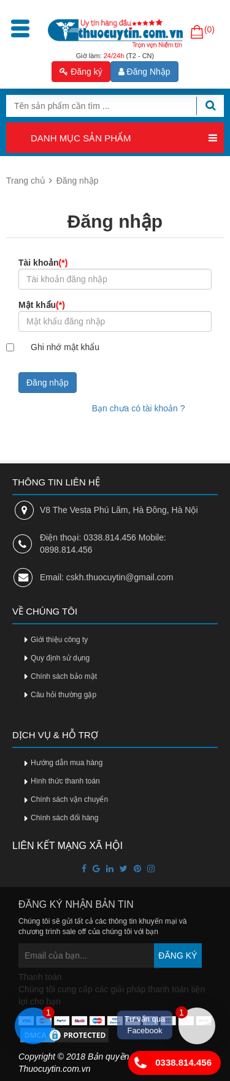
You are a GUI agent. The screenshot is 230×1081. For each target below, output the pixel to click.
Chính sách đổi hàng (64, 818)
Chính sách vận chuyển (69, 799)
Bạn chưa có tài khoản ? (138, 408)
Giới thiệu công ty (59, 639)
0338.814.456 (170, 1063)
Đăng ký (80, 72)
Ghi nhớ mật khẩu (65, 347)
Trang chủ (25, 180)
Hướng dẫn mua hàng (66, 762)
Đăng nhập (47, 382)
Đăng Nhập (144, 72)
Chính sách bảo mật (64, 676)
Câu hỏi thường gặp (63, 694)
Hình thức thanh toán (65, 781)
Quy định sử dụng (60, 658)
